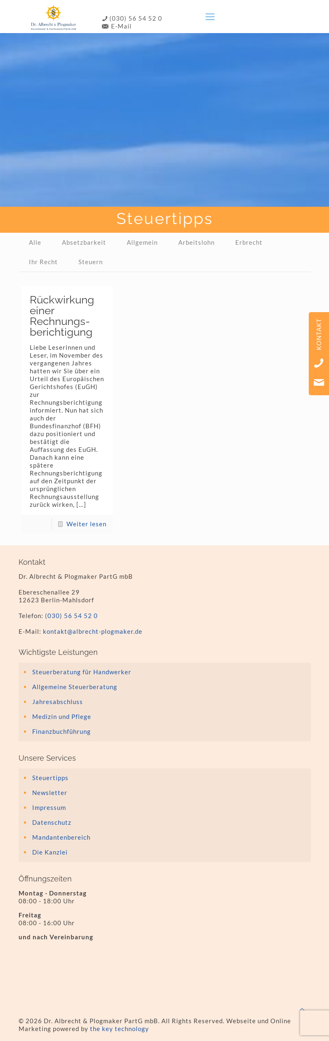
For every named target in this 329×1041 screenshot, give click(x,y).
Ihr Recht (43, 261)
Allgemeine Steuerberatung (74, 686)
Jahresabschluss (57, 701)
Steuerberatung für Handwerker (81, 672)
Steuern (90, 261)
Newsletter (49, 792)
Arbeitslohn (196, 242)
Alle (35, 242)
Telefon (319, 363)
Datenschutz (51, 822)
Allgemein (142, 242)
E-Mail (116, 26)
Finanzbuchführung (61, 731)
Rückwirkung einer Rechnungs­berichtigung (62, 316)
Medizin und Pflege (61, 716)
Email (319, 382)
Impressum (49, 807)
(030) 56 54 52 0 (131, 18)
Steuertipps (50, 777)
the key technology (119, 1028)
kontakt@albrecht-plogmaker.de (92, 631)
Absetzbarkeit (84, 242)
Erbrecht (249, 242)
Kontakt (318, 334)
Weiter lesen (86, 524)
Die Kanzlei (50, 852)
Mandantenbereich (61, 837)
